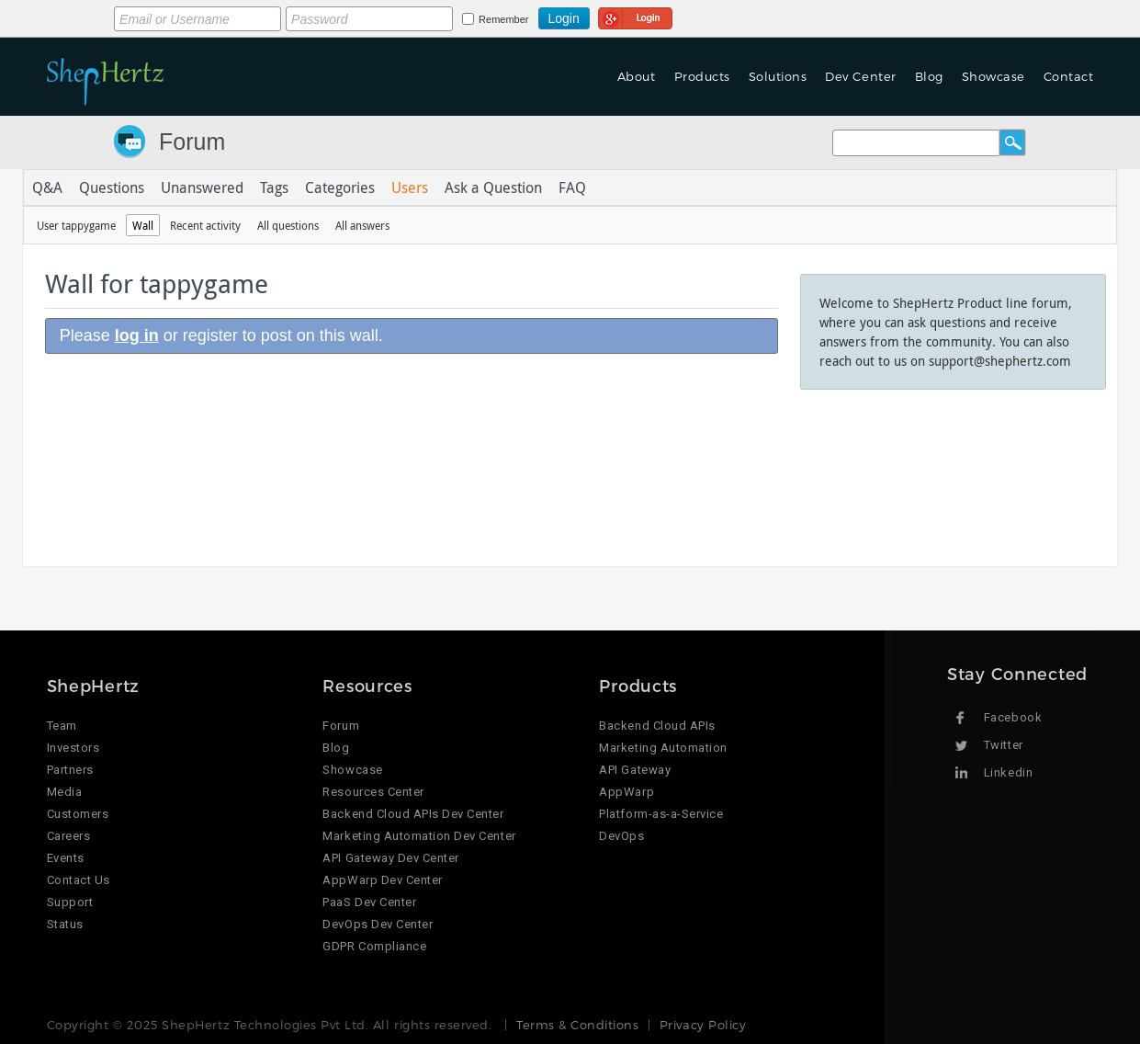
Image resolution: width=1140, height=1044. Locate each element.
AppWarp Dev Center (382, 880)
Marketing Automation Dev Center (418, 836)
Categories (340, 187)
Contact (1069, 76)
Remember (503, 19)
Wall (142, 225)
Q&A (47, 187)
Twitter (1003, 745)
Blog (929, 76)
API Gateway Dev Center (390, 858)
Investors (73, 748)
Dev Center (860, 76)
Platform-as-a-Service (661, 814)
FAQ (572, 187)
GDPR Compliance (374, 946)
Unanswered (202, 187)
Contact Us (78, 880)
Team (62, 725)
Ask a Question (493, 187)
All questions (288, 225)
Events (66, 858)
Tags (274, 187)
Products (702, 76)
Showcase (993, 76)
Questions (111, 187)
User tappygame (76, 225)
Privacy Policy (703, 1024)
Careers (69, 836)
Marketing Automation (663, 748)
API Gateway (635, 770)
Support (70, 902)
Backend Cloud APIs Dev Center (412, 814)
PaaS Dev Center (369, 902)
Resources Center (372, 792)
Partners (70, 770)
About (636, 76)
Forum (192, 141)
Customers (78, 814)
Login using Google (635, 15)
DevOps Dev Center (377, 924)
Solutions (778, 76)
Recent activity (205, 225)
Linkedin (1008, 772)
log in (137, 335)
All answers (362, 225)
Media (65, 792)
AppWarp (626, 792)
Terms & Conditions (577, 1024)
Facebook (1013, 717)
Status (65, 924)
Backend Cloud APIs (657, 725)
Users (409, 187)
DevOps (621, 836)
